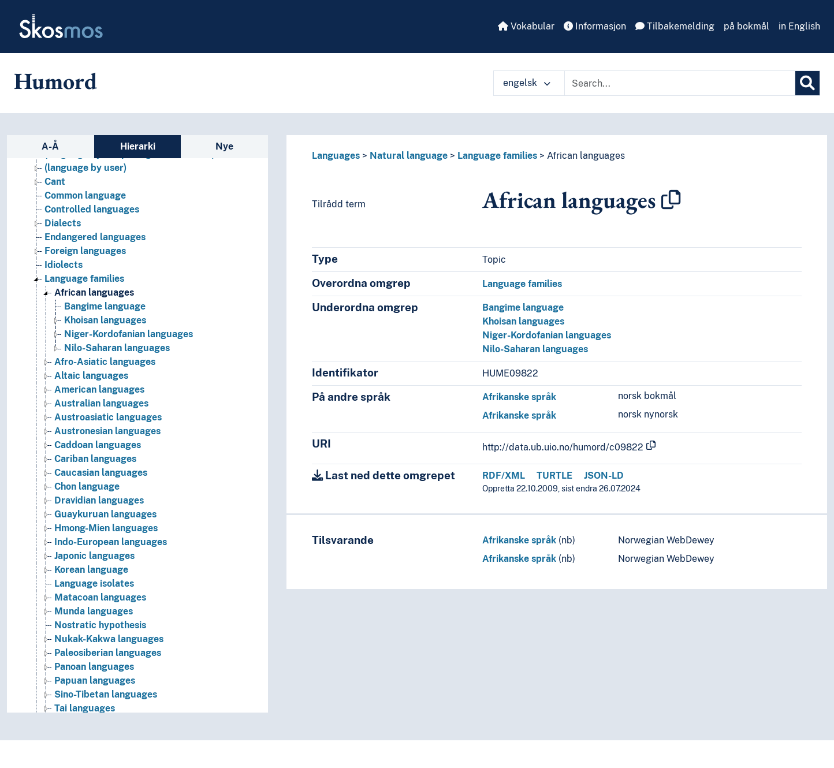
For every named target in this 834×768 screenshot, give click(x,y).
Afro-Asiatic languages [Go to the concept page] (104, 361)
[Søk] (807, 83)
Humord (55, 81)
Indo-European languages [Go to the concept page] (110, 541)
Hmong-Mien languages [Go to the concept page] (106, 528)
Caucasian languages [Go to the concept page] (100, 472)
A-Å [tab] (50, 146)
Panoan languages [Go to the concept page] (94, 666)
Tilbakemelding (674, 26)
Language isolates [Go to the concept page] (94, 583)
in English (799, 26)
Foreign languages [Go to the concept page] (85, 250)
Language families (497, 155)
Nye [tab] (224, 146)
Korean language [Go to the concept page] (91, 569)
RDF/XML (503, 475)
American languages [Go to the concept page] (99, 389)
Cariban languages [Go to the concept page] (95, 458)
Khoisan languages (523, 321)
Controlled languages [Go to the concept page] (91, 209)
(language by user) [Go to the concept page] (85, 167)
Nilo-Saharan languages (535, 349)
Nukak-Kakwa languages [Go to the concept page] (108, 638)
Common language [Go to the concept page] (85, 195)
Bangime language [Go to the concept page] (105, 306)
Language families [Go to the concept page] (84, 278)
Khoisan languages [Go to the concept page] (105, 320)
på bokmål (746, 26)
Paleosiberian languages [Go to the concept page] (107, 652)
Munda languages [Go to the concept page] (93, 611)
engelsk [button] (526, 82)
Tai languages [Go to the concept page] (84, 708)
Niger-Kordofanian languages (546, 335)
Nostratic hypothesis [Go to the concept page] (100, 625)
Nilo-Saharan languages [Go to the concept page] (117, 347)
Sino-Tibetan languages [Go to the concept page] (105, 694)
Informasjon (595, 26)
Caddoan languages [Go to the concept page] (97, 444)
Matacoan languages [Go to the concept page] (100, 597)
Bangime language (523, 307)
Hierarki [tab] (137, 146)
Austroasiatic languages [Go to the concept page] (108, 417)
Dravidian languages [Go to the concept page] (99, 500)
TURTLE (554, 475)
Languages (336, 155)
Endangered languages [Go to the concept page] (95, 237)
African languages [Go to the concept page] (94, 292)
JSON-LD (604, 475)
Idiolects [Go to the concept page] (63, 264)
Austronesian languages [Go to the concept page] (107, 431)
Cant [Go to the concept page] (54, 181)
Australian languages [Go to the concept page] (101, 403)
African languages (586, 155)
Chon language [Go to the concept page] (87, 486)
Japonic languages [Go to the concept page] (94, 555)
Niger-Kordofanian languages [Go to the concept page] (128, 334)
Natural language (409, 155)
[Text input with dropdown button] (679, 83)
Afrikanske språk (519, 397)
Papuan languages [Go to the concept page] (94, 680)
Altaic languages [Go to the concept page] (91, 375)
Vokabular (526, 26)
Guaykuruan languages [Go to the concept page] (105, 514)
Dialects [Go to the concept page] (62, 223)
